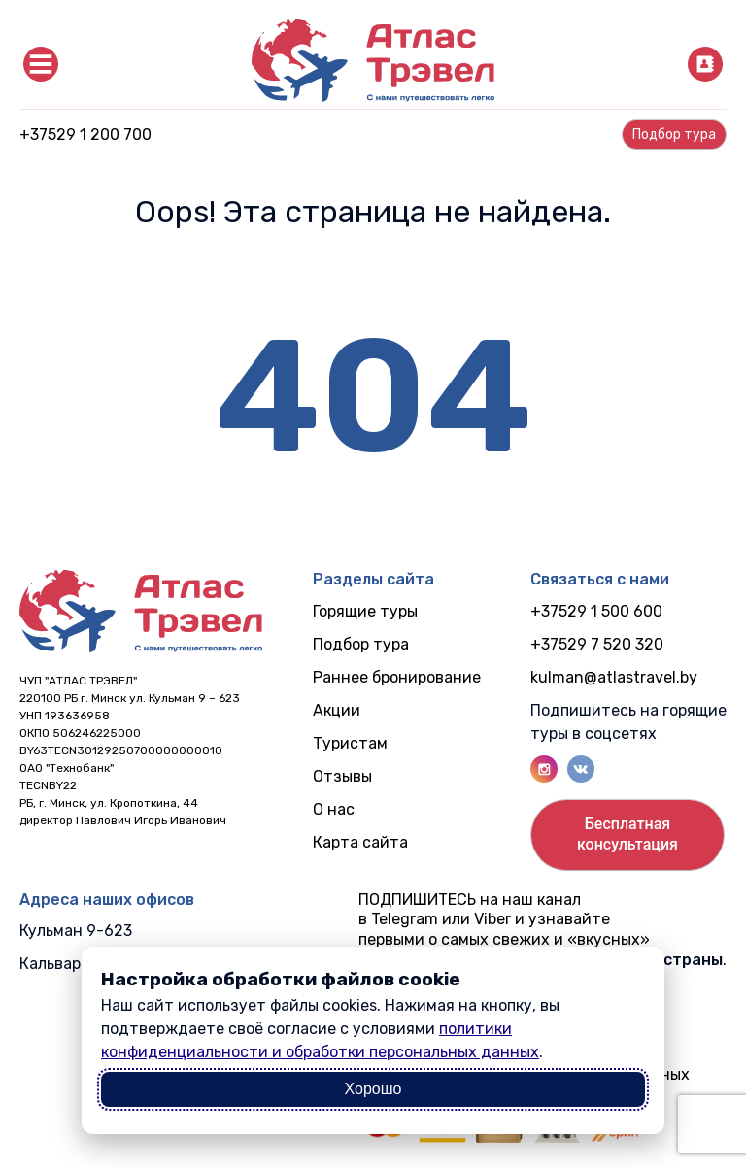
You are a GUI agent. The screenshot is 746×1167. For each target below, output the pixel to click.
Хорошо (373, 1089)
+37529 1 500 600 (596, 611)
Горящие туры (365, 611)
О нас (334, 809)
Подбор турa (674, 134)
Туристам (350, 743)
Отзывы (342, 776)
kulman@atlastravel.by (613, 677)
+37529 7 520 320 (596, 644)
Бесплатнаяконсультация (627, 834)
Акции (336, 710)
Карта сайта (360, 842)
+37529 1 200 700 (85, 134)
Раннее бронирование (397, 677)
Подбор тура (361, 644)
